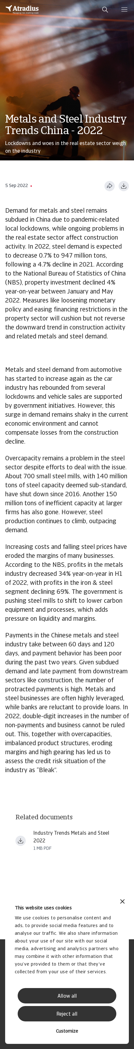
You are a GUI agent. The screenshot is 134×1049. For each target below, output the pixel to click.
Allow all (67, 996)
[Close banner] (122, 902)
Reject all (67, 1014)
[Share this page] (109, 186)
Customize (67, 1031)
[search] (105, 10)
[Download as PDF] (124, 186)
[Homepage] (22, 9)
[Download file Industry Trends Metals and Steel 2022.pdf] (20, 841)
